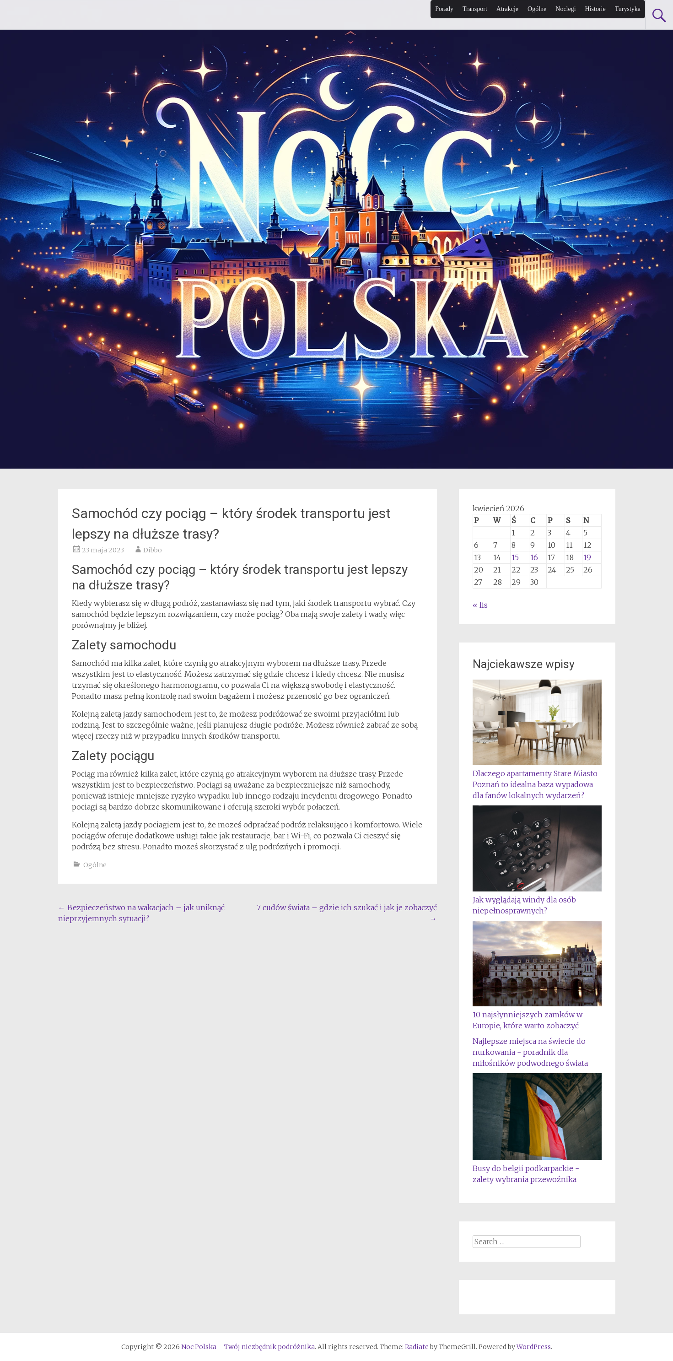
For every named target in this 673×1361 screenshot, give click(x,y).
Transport (475, 8)
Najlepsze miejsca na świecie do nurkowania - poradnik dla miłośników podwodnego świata (530, 1052)
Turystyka (628, 8)
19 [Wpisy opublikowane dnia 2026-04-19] (587, 557)
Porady (444, 8)
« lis (480, 605)
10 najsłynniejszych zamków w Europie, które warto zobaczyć (537, 1014)
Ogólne (537, 8)
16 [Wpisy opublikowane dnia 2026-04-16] (534, 557)
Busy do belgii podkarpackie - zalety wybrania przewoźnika (537, 1168)
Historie (595, 8)
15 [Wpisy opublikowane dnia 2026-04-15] (515, 557)
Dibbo (152, 550)
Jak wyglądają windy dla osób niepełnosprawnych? (537, 899)
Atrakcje (507, 8)
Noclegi (565, 8)
